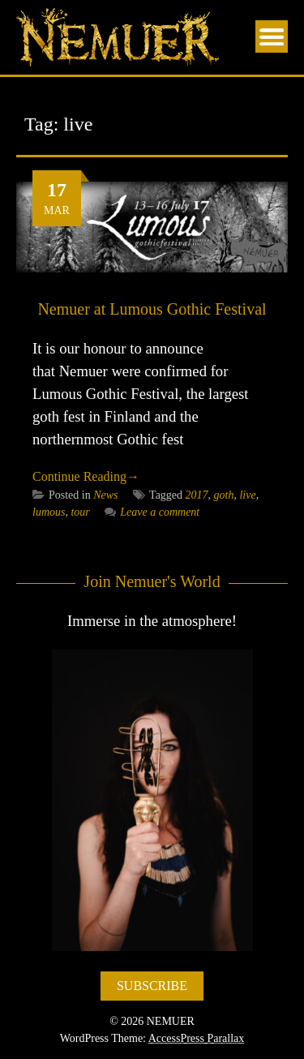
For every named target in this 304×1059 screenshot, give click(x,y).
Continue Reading (85, 476)
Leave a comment (152, 512)
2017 (197, 495)
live (247, 495)
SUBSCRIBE (152, 986)
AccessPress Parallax (196, 1038)
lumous (48, 512)
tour (80, 512)
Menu (271, 36)
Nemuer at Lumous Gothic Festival (151, 309)
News (105, 495)
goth (224, 495)
